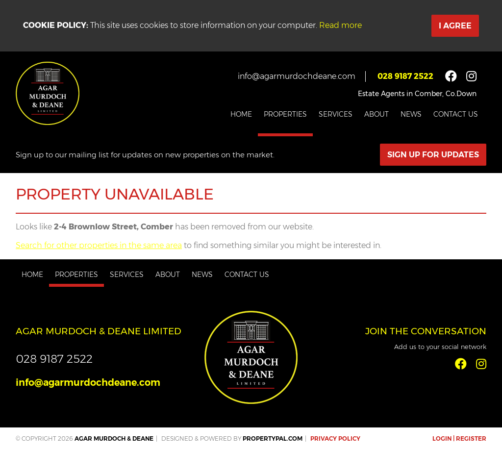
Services (335, 114)
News (411, 114)
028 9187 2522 (405, 76)
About (376, 114)
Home (241, 114)
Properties (285, 114)
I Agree (455, 25)
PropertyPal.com (272, 438)
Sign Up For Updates (433, 154)
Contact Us (455, 114)
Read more (340, 25)
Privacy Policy (335, 438)
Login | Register (459, 438)
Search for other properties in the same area (99, 245)
